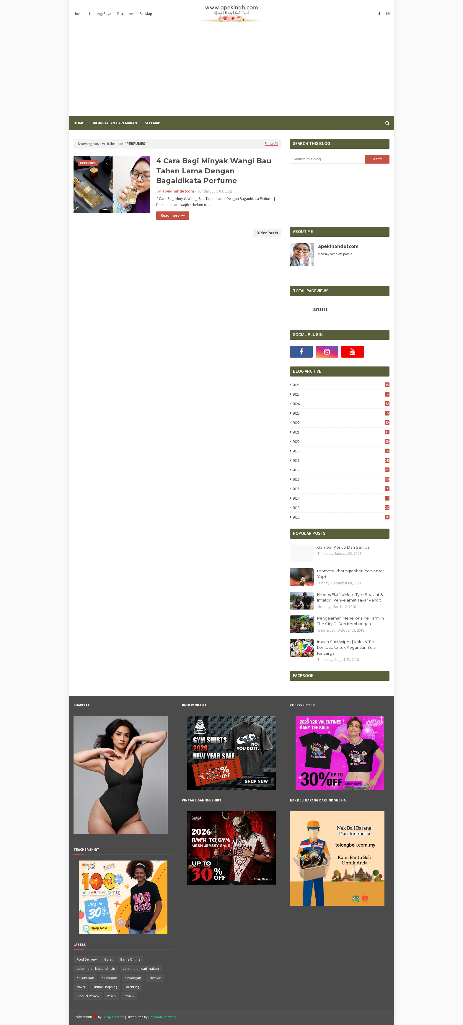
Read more (170, 215)
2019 (340, 451)
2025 (340, 394)
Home (78, 13)
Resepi (111, 996)
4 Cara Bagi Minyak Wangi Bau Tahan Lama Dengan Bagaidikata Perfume (213, 171)
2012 (340, 517)
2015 (340, 488)
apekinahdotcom (178, 191)
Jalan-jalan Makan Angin (95, 968)
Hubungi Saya (100, 13)
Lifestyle (155, 977)
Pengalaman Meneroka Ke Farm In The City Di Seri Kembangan (350, 621)
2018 (340, 460)
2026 (340, 384)
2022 (340, 422)
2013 (340, 507)
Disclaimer (125, 13)
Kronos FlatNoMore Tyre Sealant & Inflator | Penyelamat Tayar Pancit (350, 597)
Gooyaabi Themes (162, 1017)
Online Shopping (104, 987)
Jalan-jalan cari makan (141, 968)
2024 (340, 403)
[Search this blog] (327, 159)
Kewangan (133, 977)
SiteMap (146, 13)
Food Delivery (86, 959)
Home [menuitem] (79, 123)
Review (129, 996)
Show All (271, 143)
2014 (340, 498)
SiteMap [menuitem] (152, 123)
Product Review (88, 996)
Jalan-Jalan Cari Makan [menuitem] (114, 123)
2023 (340, 413)
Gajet (108, 959)
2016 (340, 479)
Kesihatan (109, 977)
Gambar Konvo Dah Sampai (344, 547)
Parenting (132, 987)
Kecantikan (85, 977)
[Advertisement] (231, 72)
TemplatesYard (113, 1017)
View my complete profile (335, 254)
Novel (80, 987)
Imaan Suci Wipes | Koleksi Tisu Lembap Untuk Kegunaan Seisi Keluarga (346, 647)
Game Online (130, 959)
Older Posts (267, 232)
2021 (340, 432)
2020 (340, 441)
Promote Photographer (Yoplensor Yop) (350, 573)
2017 (340, 469)
